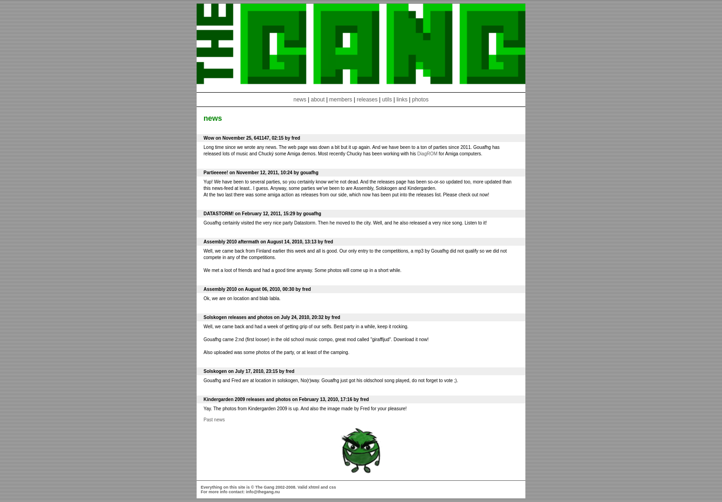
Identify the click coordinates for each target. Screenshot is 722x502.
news (299, 99)
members (341, 99)
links (402, 99)
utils (387, 99)
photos (420, 99)
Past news (214, 419)
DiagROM (427, 153)
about (318, 99)
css (332, 487)
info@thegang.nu (263, 492)
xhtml (314, 487)
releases (367, 99)
